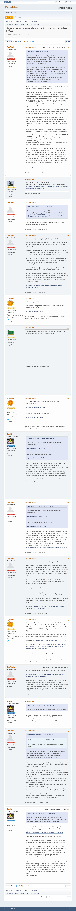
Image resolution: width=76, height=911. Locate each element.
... (29, 41)
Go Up (8, 886)
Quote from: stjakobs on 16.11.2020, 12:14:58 (41, 438)
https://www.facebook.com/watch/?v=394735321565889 (48, 640)
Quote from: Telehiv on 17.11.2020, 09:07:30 (41, 734)
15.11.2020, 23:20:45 (30, 327)
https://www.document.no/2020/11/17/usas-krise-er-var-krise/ (44, 832)
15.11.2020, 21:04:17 (30, 179)
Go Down (9, 41)
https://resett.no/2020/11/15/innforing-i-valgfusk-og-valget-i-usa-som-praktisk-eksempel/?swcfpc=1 (47, 216)
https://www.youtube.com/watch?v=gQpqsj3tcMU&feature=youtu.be (46, 547)
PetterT (10, 179)
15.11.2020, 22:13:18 (30, 235)
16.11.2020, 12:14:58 (30, 398)
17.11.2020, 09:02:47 (30, 667)
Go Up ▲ (69, 908)
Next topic (66, 36)
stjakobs (10, 298)
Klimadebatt (11, 7)
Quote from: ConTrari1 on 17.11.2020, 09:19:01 (41, 813)
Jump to (43, 897)
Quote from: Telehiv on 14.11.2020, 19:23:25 (41, 51)
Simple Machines (18, 908)
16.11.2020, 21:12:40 (30, 619)
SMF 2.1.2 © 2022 (8, 908)
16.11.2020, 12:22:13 (30, 434)
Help (65, 908)
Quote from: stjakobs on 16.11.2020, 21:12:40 (41, 705)
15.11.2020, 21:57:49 (30, 202)
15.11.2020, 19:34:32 (30, 47)
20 (30, 41)
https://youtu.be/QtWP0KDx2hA (35, 407)
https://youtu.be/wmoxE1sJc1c (35, 417)
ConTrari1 (11, 47)
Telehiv (10, 434)
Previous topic (57, 36)
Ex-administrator (13, 328)
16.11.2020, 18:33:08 (30, 558)
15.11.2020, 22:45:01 (30, 298)
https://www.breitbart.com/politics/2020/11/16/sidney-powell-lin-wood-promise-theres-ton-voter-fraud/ (45, 607)
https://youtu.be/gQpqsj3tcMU (35, 311)
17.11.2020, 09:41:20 (30, 809)
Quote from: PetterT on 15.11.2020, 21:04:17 (41, 206)
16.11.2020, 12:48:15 (30, 502)
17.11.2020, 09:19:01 (30, 730)
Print (68, 41)
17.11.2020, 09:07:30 (30, 701)
